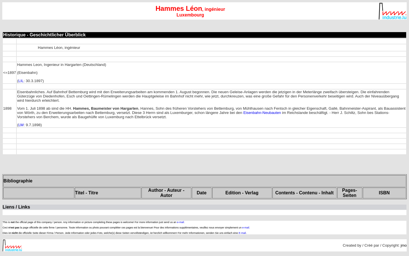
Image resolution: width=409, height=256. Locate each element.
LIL (21, 81)
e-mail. (181, 222)
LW (21, 125)
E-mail (242, 233)
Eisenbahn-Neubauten (262, 113)
